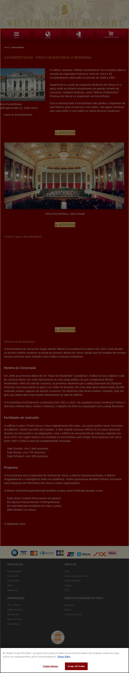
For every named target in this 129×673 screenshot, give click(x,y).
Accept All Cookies (76, 666)
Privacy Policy (64, 656)
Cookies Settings (50, 666)
